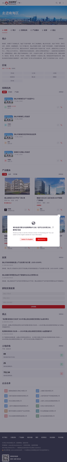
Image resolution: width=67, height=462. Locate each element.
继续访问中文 (41, 239)
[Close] (59, 216)
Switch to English (27, 239)
